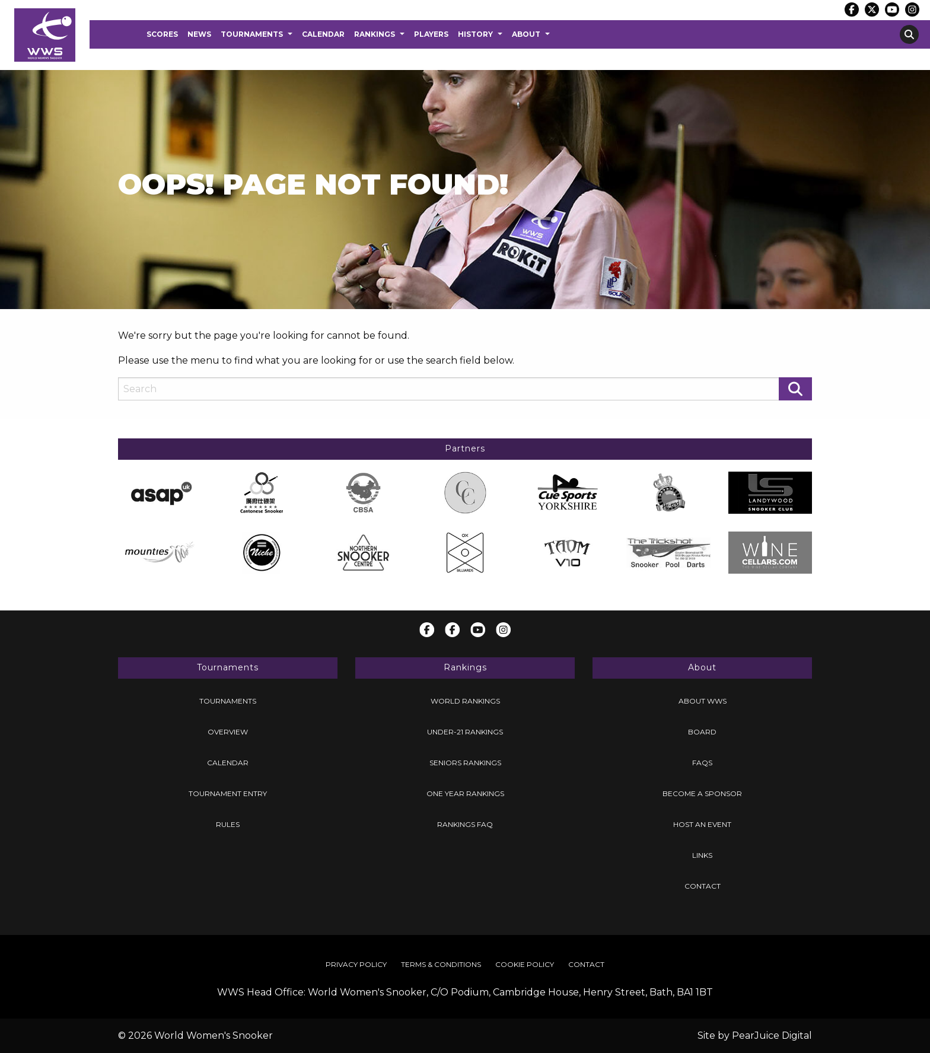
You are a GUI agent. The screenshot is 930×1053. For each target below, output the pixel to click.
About (526, 34)
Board (702, 731)
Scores (162, 34)
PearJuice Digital (772, 1035)
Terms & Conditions (441, 964)
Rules (228, 824)
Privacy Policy (356, 964)
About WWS (703, 700)
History (475, 34)
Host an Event (702, 824)
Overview (228, 731)
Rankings (374, 34)
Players (431, 34)
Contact (702, 886)
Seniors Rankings (465, 762)
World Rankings (465, 700)
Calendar (323, 34)
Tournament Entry (228, 793)
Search (909, 34)
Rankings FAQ (465, 824)
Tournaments (252, 34)
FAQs (702, 762)
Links (702, 855)
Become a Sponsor (702, 793)
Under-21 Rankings (465, 731)
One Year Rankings (465, 793)
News (199, 34)
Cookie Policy (524, 964)
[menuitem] (162, 34)
